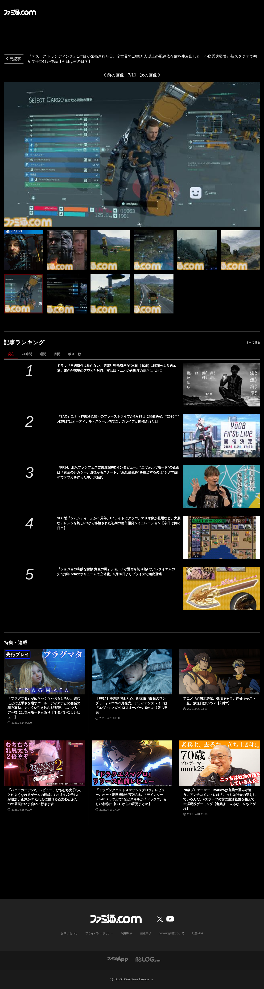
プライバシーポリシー (100, 933)
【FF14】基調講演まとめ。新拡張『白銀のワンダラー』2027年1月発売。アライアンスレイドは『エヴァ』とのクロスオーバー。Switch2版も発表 (131, 705)
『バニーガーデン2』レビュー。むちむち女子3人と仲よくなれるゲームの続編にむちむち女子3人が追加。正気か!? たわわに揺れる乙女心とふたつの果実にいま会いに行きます (44, 797)
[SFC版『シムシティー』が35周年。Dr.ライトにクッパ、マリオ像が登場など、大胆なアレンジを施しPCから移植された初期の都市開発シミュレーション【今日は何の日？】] (221, 537)
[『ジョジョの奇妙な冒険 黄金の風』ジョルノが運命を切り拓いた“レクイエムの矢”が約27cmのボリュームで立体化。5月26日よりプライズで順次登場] (221, 588)
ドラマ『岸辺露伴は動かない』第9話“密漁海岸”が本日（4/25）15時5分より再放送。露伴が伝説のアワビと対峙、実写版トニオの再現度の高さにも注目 (116, 368)
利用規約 (127, 933)
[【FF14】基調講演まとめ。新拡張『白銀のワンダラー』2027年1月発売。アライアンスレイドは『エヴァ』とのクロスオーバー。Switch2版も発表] (132, 672)
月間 (57, 354)
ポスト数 (74, 354)
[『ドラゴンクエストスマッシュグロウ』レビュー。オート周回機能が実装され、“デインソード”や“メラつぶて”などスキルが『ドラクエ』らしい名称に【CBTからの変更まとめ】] (132, 763)
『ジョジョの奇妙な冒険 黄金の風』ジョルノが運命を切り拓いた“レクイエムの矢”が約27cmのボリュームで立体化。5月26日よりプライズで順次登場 (116, 571)
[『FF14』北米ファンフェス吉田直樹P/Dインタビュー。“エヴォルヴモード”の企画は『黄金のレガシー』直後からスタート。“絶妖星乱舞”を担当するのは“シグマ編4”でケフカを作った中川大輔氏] (221, 486)
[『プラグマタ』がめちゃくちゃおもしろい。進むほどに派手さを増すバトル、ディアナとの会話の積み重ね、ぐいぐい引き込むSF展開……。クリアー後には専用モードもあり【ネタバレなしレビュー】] (44, 672)
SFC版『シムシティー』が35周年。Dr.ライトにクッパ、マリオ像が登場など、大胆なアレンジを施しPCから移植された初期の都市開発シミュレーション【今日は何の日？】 (119, 523)
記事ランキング (24, 342)
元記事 (13, 59)
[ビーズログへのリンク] (148, 959)
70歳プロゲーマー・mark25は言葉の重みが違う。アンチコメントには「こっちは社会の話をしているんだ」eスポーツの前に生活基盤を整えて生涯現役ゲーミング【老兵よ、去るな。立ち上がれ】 (219, 799)
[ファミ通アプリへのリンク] (117, 959)
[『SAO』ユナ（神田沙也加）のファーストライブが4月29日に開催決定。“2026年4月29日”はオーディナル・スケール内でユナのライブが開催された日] (221, 435)
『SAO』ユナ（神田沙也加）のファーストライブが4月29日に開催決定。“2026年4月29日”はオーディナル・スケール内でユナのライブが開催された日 (118, 418)
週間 (43, 354)
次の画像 (148, 75)
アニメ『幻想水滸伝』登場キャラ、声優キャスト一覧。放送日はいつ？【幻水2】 (219, 701)
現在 (11, 354)
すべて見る (253, 342)
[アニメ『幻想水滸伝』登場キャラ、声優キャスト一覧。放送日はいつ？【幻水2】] (219, 672)
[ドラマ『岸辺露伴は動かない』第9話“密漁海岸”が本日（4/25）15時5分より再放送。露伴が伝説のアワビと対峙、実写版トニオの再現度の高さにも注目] (221, 385)
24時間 (27, 354)
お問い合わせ (69, 933)
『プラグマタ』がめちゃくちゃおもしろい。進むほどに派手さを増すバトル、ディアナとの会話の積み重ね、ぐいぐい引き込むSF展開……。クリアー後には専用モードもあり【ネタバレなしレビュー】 (44, 708)
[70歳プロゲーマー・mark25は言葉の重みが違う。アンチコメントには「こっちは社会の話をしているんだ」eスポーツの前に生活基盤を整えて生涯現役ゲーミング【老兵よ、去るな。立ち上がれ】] (219, 763)
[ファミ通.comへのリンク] (20, 12)
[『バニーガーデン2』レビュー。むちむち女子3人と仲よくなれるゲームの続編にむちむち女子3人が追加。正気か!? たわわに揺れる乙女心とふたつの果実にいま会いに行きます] (44, 763)
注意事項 (146, 933)
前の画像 (115, 75)
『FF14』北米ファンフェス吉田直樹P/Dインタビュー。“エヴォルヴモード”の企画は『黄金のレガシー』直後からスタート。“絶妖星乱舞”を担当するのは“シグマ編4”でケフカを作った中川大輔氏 (118, 472)
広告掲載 (197, 933)
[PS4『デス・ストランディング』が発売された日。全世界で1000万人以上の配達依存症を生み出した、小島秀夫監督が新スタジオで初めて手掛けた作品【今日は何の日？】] (23, 250)
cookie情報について (171, 933)
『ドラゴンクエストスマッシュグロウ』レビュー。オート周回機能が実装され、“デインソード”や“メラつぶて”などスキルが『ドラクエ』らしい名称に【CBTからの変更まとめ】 (130, 797)
